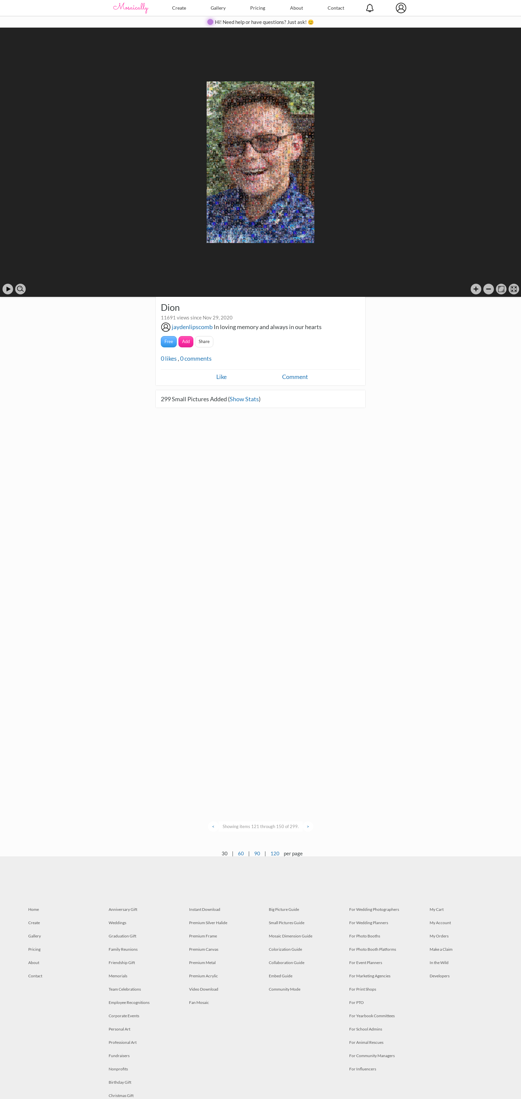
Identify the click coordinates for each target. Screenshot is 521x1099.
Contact (336, 8)
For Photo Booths (364, 935)
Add (186, 341)
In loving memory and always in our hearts (268, 326)
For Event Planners (365, 962)
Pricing (257, 8)
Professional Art (123, 1042)
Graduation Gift (122, 935)
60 (241, 853)
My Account (440, 922)
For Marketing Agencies (369, 975)
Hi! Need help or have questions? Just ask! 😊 (264, 22)
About (296, 8)
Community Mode (284, 989)
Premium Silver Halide (208, 922)
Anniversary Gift (123, 909)
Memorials (118, 975)
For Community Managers (372, 1055)
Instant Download (204, 909)
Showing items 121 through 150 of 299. (261, 826)
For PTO (356, 1002)
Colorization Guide (285, 949)
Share (204, 341)
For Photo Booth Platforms (372, 949)
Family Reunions (123, 949)
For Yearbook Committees (372, 1015)
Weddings (117, 922)
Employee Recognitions (129, 1002)
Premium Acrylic (203, 975)
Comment (295, 376)
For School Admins (365, 1029)
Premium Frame (203, 935)
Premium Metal (202, 962)
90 (257, 853)
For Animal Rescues (366, 1042)
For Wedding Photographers (374, 909)
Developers (440, 975)
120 (274, 853)
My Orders (439, 935)
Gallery (218, 8)
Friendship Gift (122, 962)
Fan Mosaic (199, 1002)
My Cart (437, 909)
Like (221, 376)
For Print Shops (362, 989)
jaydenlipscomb (192, 326)
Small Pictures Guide (286, 922)
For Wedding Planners (368, 922)
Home (33, 909)
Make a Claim (441, 949)
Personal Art (119, 1029)
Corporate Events (124, 1015)
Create (179, 8)
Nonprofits (118, 1068)
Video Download (203, 989)
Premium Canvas (203, 949)
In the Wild (439, 962)
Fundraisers (119, 1055)
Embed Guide (280, 975)
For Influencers (362, 1068)
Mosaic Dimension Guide (290, 935)
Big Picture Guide (284, 909)
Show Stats (244, 399)
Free (168, 341)
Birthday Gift (120, 1082)
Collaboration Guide (286, 962)
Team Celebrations (125, 989)
